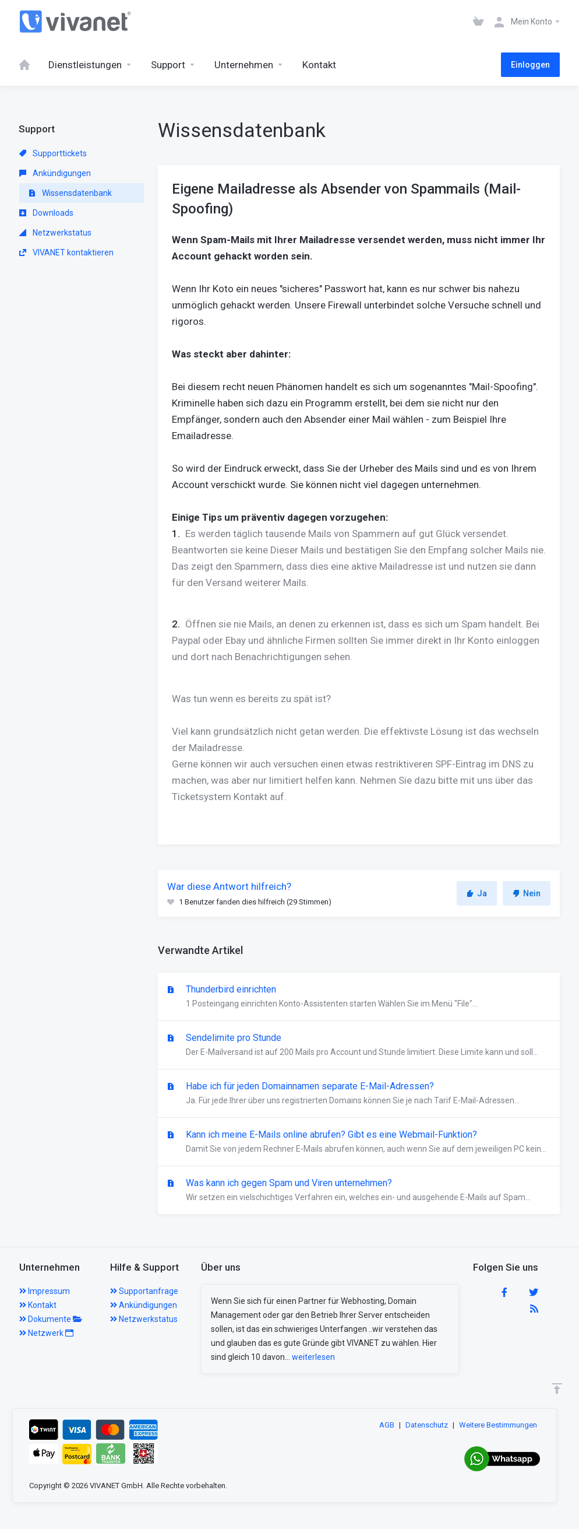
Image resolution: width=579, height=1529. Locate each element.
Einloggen (530, 64)
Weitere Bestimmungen (498, 1425)
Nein (527, 893)
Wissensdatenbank (70, 193)
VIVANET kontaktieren (66, 252)
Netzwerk (46, 1333)
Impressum (44, 1291)
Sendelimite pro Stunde (358, 1045)
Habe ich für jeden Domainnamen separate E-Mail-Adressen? (358, 1094)
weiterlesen (313, 1357)
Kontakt (38, 1305)
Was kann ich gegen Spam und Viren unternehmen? (358, 1190)
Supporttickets (53, 153)
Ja (477, 893)
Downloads (46, 213)
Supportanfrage (144, 1291)
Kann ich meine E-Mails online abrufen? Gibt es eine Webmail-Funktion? (358, 1142)
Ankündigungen (55, 173)
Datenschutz (426, 1425)
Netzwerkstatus (55, 232)
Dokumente (50, 1319)
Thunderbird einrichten (358, 997)
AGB (386, 1425)
